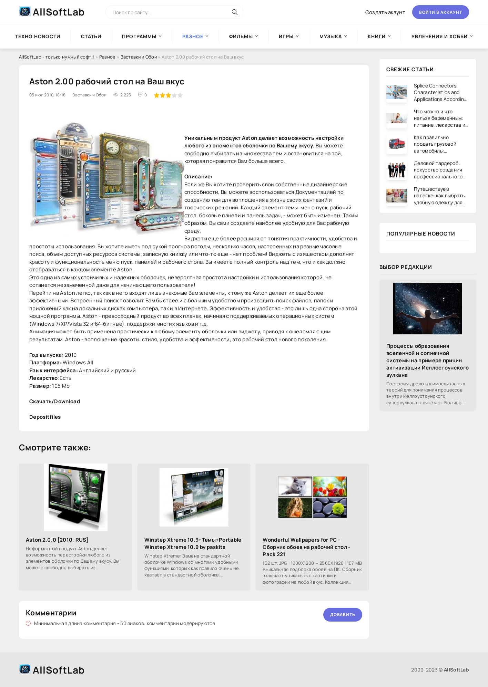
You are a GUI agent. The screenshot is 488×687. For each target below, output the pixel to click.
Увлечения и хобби (439, 36)
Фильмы (241, 36)
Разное (107, 57)
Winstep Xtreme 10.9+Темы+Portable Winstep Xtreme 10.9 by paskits (193, 543)
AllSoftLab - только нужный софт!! (56, 57)
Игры (286, 36)
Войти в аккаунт (440, 12)
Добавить (342, 614)
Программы (139, 36)
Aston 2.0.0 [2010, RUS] (57, 539)
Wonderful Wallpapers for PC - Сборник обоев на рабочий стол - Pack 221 (306, 547)
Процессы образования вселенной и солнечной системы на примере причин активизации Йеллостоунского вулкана (427, 360)
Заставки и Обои (139, 57)
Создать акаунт (385, 12)
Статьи (91, 36)
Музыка (330, 36)
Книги (377, 36)
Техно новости (37, 36)
